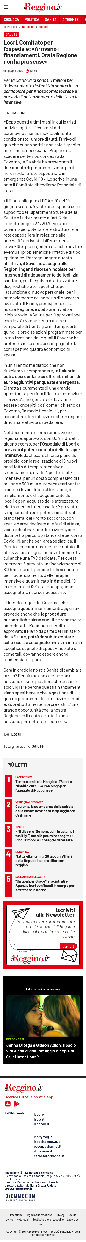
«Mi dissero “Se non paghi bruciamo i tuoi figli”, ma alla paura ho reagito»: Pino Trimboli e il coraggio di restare (44, 835)
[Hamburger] (6, 8)
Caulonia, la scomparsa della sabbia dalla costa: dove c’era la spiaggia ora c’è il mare (45, 810)
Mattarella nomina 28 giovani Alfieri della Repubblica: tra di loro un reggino (43, 860)
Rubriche (28, 27)
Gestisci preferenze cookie (48, 1219)
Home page (11, 27)
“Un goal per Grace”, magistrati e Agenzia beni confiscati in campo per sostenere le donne (45, 885)
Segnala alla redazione (39, 1214)
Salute (44, 27)
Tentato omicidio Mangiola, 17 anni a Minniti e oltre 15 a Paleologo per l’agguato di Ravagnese (43, 785)
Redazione (16, 1214)
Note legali (23, 1219)
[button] (77, 29)
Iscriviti (68, 946)
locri (16, 734)
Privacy (60, 1214)
